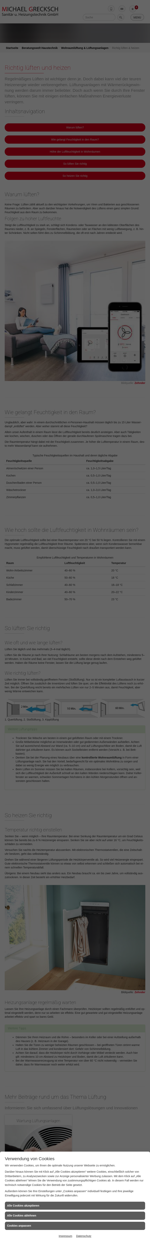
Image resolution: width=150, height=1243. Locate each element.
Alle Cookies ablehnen (21, 1215)
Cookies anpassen (19, 1225)
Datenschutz (83, 1236)
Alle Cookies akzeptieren (23, 1205)
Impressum (65, 1236)
